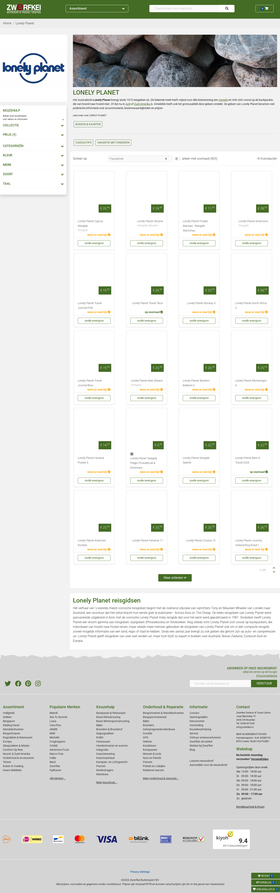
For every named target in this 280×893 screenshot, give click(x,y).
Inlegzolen (102, 749)
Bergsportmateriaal (154, 717)
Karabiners (149, 745)
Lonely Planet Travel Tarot (147, 303)
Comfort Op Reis (13, 749)
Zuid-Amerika (142, 104)
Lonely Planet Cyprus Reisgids (94, 226)
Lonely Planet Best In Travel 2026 (247, 460)
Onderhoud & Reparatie (163, 707)
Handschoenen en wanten (112, 745)
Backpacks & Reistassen (111, 712)
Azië (127, 104)
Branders (148, 725)
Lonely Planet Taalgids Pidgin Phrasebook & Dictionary (143, 463)
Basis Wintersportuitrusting (112, 721)
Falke (53, 757)
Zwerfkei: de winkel (201, 741)
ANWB (53, 729)
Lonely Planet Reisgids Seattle (196, 460)
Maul (53, 762)
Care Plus (55, 725)
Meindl (54, 712)
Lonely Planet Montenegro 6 (251, 383)
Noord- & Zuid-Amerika (16, 753)
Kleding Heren (11, 725)
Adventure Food (59, 749)
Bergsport (9, 721)
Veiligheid (8, 712)
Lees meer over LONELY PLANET (90, 115)
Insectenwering (105, 753)
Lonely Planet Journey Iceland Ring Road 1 (248, 543)
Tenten (7, 762)
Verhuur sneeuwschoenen (205, 737)
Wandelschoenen (13, 729)
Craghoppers (57, 741)
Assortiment (97, 8)
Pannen (147, 762)
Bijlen (99, 725)
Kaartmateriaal (105, 757)
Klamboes (102, 774)
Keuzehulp (105, 707)
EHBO (99, 737)
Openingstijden (199, 717)
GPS (145, 737)
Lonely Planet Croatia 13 (200, 540)
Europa (7, 741)
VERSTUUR (264, 683)
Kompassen (150, 749)
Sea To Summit (58, 717)
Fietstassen (103, 741)
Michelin (55, 737)
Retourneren (197, 721)
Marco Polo (56, 753)
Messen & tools (152, 753)
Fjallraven (55, 770)
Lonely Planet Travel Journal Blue (90, 383)
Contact (194, 712)
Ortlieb (54, 745)
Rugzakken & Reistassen (17, 737)
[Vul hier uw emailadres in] (220, 683)
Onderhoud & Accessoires (18, 757)
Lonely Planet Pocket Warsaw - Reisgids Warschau (195, 226)
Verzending (196, 725)
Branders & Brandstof (109, 729)
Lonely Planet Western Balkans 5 (196, 383)
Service (194, 733)
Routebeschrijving (200, 729)
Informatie (199, 707)
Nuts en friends (152, 757)
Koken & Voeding (13, 766)
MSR (52, 733)
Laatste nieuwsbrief (202, 760)
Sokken (7, 717)
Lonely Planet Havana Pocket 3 (91, 460)
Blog (192, 749)
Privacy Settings (140, 871)
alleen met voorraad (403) (199, 158)
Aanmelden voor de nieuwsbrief (208, 764)
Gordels (147, 733)
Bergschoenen (11, 733)
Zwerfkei (55, 766)
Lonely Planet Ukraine (150, 224)
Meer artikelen (175, 578)
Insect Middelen (12, 770)
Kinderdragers (104, 770)
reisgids (223, 99)
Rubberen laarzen (153, 770)
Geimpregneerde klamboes (159, 729)
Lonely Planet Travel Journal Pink (90, 306)
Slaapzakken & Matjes (16, 745)
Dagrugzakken (105, 733)
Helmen (147, 741)
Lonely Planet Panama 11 (147, 540)
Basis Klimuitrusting (108, 717)
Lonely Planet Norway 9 (201, 303)
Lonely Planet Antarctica (253, 224)
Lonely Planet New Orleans (147, 383)
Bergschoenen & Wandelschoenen (163, 712)
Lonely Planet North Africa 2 (251, 306)
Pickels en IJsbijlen (154, 766)
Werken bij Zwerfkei (201, 745)
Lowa (53, 721)
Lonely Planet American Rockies (92, 543)
